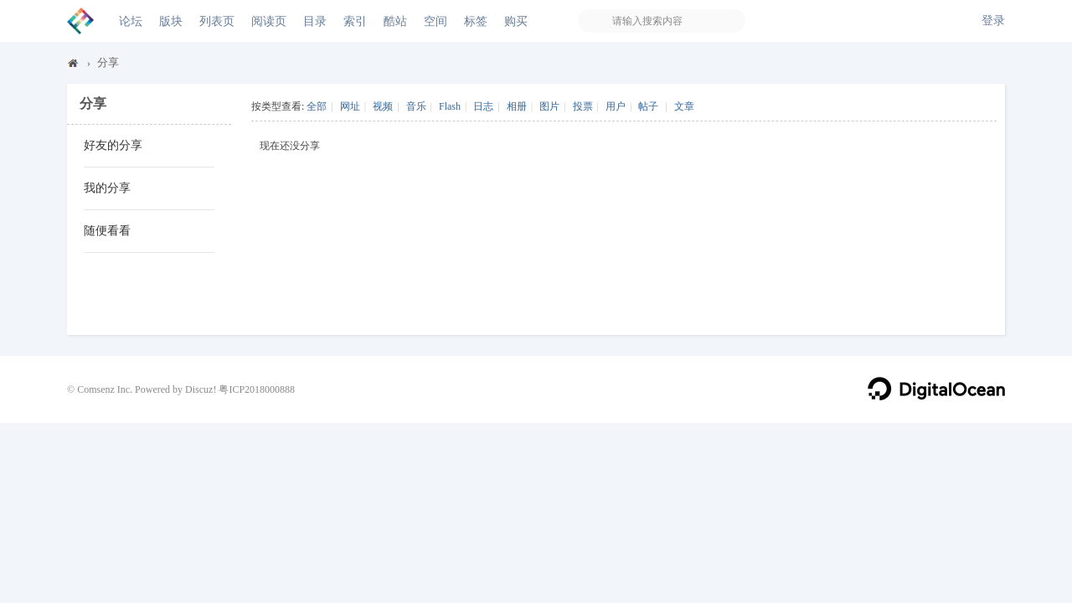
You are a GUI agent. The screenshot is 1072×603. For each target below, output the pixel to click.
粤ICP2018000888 (257, 389)
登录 (993, 20)
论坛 (130, 21)
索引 (355, 21)
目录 (315, 21)
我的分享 (107, 188)
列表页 (216, 21)
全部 (317, 106)
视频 (383, 106)
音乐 (416, 106)
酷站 (395, 21)
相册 (517, 106)
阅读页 (268, 21)
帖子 (648, 106)
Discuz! (200, 389)
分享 (108, 62)
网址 (350, 106)
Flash (450, 106)
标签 (475, 21)
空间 (435, 21)
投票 (583, 106)
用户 (616, 106)
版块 (171, 21)
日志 (483, 106)
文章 (684, 106)
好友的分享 (113, 145)
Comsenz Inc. (104, 389)
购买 (516, 21)
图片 (549, 106)
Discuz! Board (73, 66)
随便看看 (107, 230)
